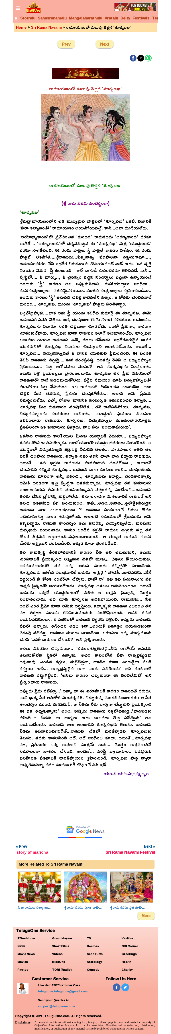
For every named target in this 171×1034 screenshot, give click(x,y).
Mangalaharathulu (85, 18)
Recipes (93, 946)
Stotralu (27, 18)
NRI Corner (130, 946)
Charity (127, 969)
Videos (57, 954)
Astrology (94, 961)
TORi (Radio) (62, 969)
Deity (125, 18)
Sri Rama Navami (46, 27)
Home (21, 27)
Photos (22, 969)
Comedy (93, 969)
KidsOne (58, 961)
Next (104, 44)
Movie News (26, 954)
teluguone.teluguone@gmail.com (63, 991)
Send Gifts (95, 954)
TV (89, 938)
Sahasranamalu (52, 18)
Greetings (129, 954)
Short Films (60, 946)
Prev (66, 44)
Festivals (140, 18)
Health (126, 961)
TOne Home (26, 938)
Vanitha (127, 938)
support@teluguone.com (56, 1006)
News (21, 946)
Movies (22, 961)
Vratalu (111, 18)
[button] (133, 58)
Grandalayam (62, 938)
